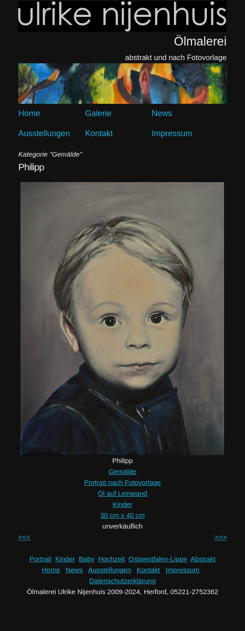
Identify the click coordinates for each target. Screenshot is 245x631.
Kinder (122, 504)
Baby (86, 559)
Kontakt (99, 133)
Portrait (40, 559)
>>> (220, 537)
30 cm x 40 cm (122, 515)
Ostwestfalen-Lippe (157, 559)
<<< (24, 537)
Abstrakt (202, 559)
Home (29, 113)
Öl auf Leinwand (122, 493)
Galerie (98, 113)
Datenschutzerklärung (122, 581)
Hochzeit (111, 559)
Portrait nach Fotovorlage (122, 482)
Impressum (172, 133)
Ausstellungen (44, 133)
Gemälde (123, 471)
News (162, 113)
